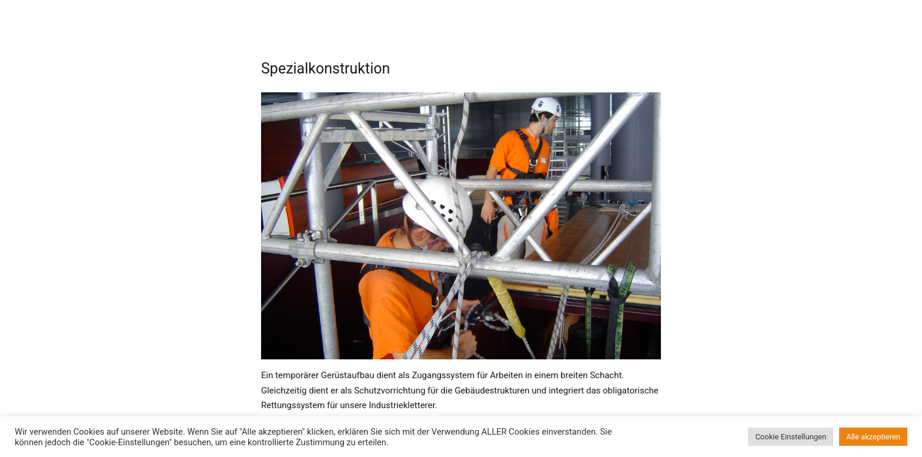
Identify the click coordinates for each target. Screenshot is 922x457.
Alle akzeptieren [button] (873, 436)
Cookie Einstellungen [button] (790, 436)
